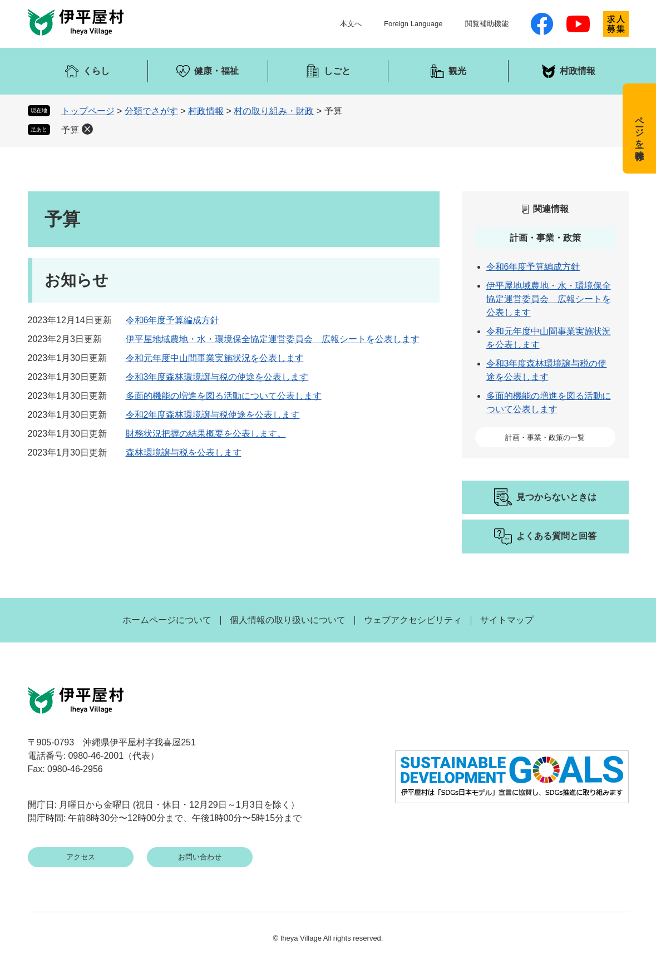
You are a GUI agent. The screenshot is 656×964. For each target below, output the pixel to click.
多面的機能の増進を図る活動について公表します (224, 396)
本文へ (351, 23)
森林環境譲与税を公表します (183, 452)
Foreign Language (413, 23)
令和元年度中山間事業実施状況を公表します (215, 358)
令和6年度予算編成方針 (173, 320)
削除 (87, 129)
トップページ (88, 111)
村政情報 (206, 111)
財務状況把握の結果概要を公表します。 (206, 433)
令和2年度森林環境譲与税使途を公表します (213, 414)
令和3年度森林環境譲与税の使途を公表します (217, 377)
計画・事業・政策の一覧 (545, 437)
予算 (70, 130)
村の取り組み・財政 (274, 111)
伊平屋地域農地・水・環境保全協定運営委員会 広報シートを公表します (273, 339)
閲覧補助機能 (487, 23)
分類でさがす (151, 111)
